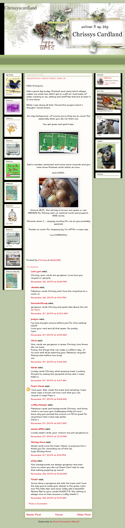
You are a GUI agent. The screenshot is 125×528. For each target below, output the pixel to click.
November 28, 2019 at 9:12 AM (48, 498)
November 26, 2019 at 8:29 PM (49, 281)
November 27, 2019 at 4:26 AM (49, 362)
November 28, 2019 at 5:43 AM (49, 474)
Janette (35, 287)
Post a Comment (38, 503)
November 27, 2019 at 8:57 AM (48, 423)
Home (59, 514)
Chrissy (109, 78)
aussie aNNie (38, 429)
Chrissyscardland (20, 7)
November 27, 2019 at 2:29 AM (49, 335)
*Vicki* (34, 479)
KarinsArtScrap (39, 303)
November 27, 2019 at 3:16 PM (48, 455)
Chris (34, 340)
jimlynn (35, 319)
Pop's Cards (37, 386)
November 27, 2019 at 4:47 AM (48, 380)
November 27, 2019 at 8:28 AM (49, 399)
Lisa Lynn (36, 271)
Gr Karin (35, 309)
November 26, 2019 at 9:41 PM (48, 297)
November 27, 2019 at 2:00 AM (49, 313)
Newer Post (33, 514)
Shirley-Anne (38, 442)
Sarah (34, 367)
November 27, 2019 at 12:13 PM (49, 436)
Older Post (84, 514)
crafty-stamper (39, 405)
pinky (34, 461)
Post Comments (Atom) (66, 521)
